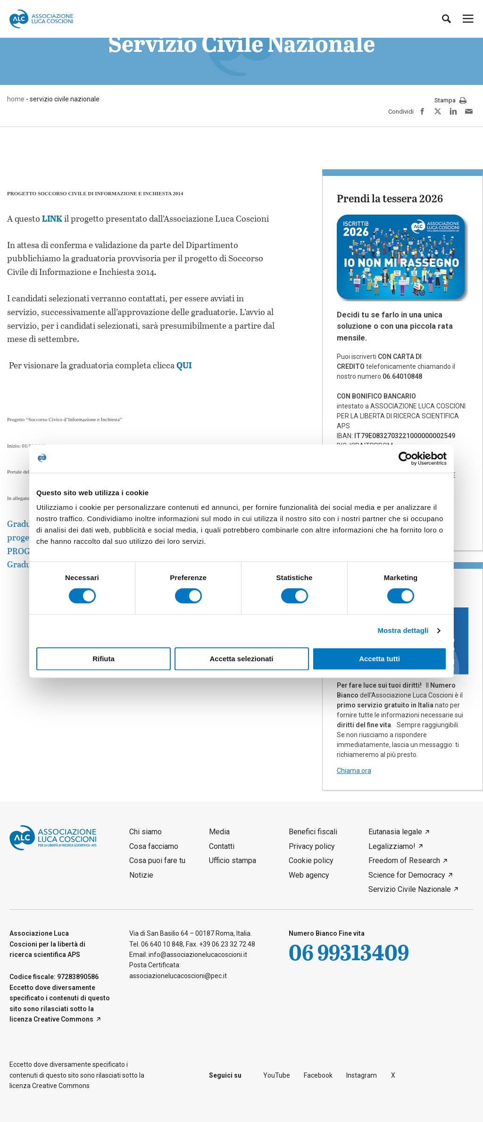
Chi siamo (145, 831)
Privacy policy (312, 846)
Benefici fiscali (313, 831)
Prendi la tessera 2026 (390, 198)
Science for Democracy (406, 875)
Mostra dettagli (402, 631)
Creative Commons (63, 1019)
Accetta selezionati (241, 659)
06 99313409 (349, 952)
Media (219, 831)
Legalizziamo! (392, 846)
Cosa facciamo (153, 846)
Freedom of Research (404, 860)
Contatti (221, 846)
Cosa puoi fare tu (157, 860)
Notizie (141, 875)
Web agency (309, 875)
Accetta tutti (379, 659)
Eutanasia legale (395, 831)
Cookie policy (311, 860)
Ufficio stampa (232, 860)
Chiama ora (354, 770)
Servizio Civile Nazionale (409, 889)
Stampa (450, 101)
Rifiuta (103, 659)
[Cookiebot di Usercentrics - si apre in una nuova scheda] (405, 458)
